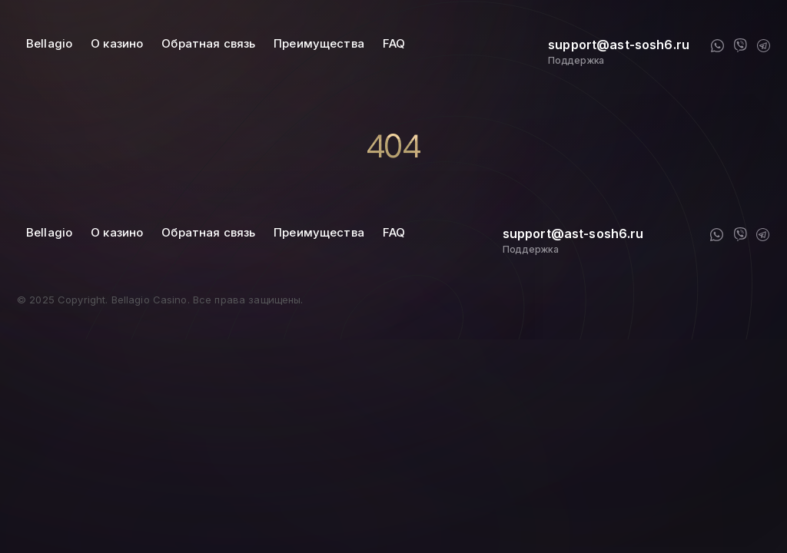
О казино (117, 43)
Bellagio (49, 43)
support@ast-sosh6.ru (618, 44)
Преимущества (319, 43)
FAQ (394, 43)
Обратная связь (208, 43)
